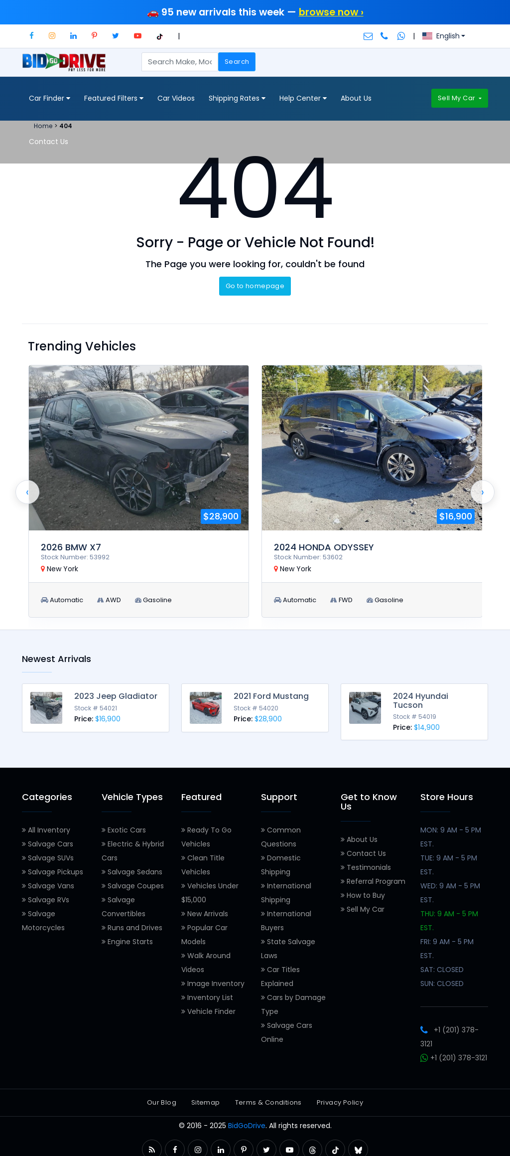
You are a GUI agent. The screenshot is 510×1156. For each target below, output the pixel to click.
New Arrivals (204, 910)
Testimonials (366, 864)
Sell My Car (457, 98)
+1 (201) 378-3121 (453, 1054)
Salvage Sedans (132, 868)
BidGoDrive (246, 1122)
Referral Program (373, 878)
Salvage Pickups (52, 868)
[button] (31, 35)
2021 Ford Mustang (271, 696)
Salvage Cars (47, 840)
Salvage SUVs (48, 854)
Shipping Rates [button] (237, 98)
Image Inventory (213, 980)
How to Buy (363, 892)
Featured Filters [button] (113, 98)
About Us (356, 98)
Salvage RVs (45, 896)
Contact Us (48, 142)
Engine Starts (127, 938)
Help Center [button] (303, 98)
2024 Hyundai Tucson (420, 700)
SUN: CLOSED (442, 980)
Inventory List (207, 994)
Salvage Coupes (133, 882)
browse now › (331, 12)
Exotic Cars (124, 826)
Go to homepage (255, 286)
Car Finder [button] (49, 98)
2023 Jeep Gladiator (115, 696)
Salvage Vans (48, 882)
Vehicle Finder (208, 1008)
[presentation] (27, 492)
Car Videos (176, 98)
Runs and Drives (132, 924)
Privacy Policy (340, 1099)
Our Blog (161, 1099)
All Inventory (46, 826)
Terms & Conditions (268, 1099)
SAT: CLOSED (442, 966)
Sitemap (205, 1099)
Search (237, 61)
